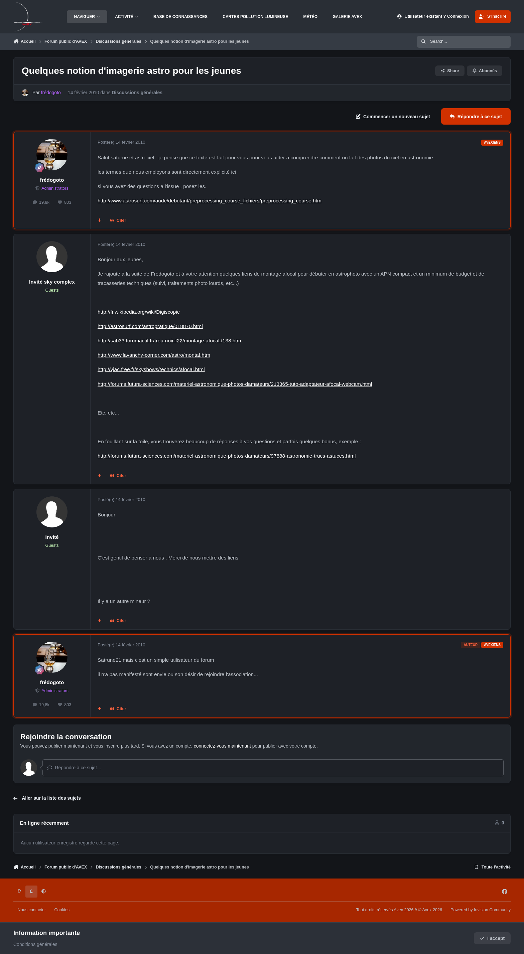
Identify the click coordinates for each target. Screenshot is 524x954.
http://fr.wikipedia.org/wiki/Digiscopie (139, 312)
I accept (492, 938)
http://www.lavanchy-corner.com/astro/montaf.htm (154, 355)
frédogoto (52, 180)
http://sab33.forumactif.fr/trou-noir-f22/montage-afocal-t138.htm (169, 340)
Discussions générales (137, 92)
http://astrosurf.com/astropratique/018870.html (150, 326)
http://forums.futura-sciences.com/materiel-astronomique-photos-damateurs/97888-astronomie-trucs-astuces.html (227, 456)
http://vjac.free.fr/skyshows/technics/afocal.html (151, 369)
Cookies (62, 910)
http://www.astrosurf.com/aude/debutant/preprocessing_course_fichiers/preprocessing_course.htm (209, 200)
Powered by (480, 910)
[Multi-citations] (99, 220)
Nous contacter (32, 910)
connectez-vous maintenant (222, 746)
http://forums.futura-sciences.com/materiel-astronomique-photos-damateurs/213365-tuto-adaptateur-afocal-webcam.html (235, 384)
